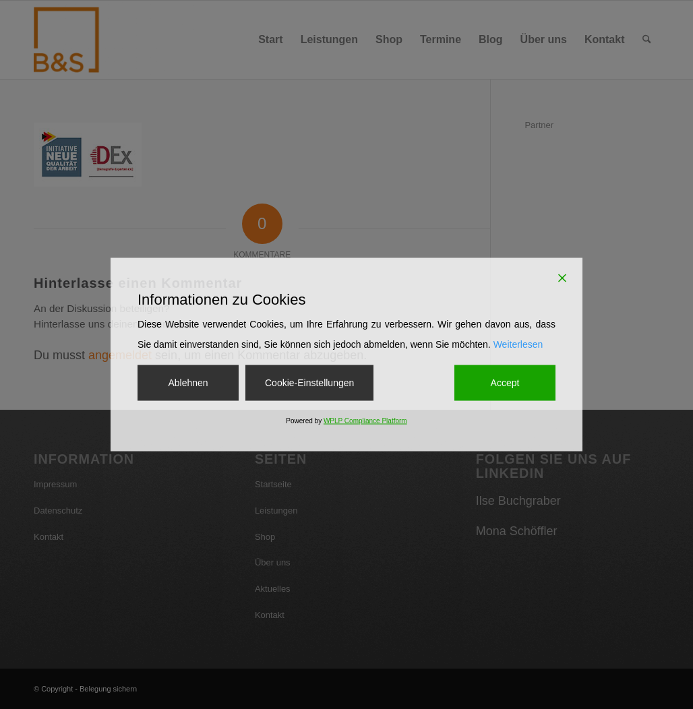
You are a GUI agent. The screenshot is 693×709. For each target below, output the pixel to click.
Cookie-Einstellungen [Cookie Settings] (309, 382)
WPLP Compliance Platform (365, 421)
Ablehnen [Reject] (188, 382)
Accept (505, 382)
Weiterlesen (518, 343)
